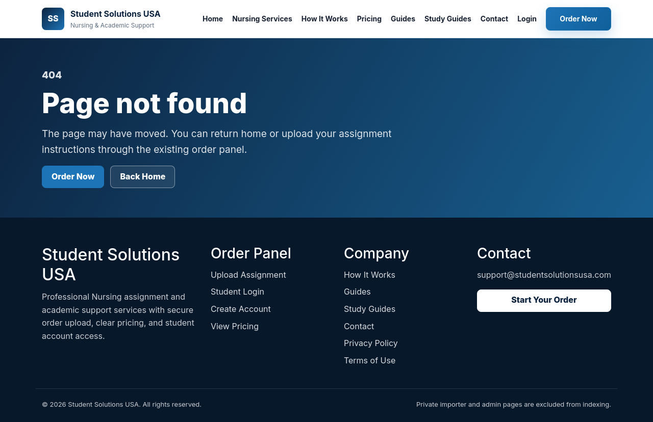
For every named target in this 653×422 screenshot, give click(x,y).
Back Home (142, 176)
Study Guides (447, 18)
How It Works (325, 18)
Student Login (237, 291)
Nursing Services (262, 18)
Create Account (241, 309)
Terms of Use (369, 360)
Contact (494, 18)
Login (527, 18)
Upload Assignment (248, 275)
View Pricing (235, 326)
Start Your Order (543, 300)
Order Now (578, 18)
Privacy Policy (371, 343)
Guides (403, 18)
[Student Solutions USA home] (101, 19)
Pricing (369, 18)
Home (213, 18)
